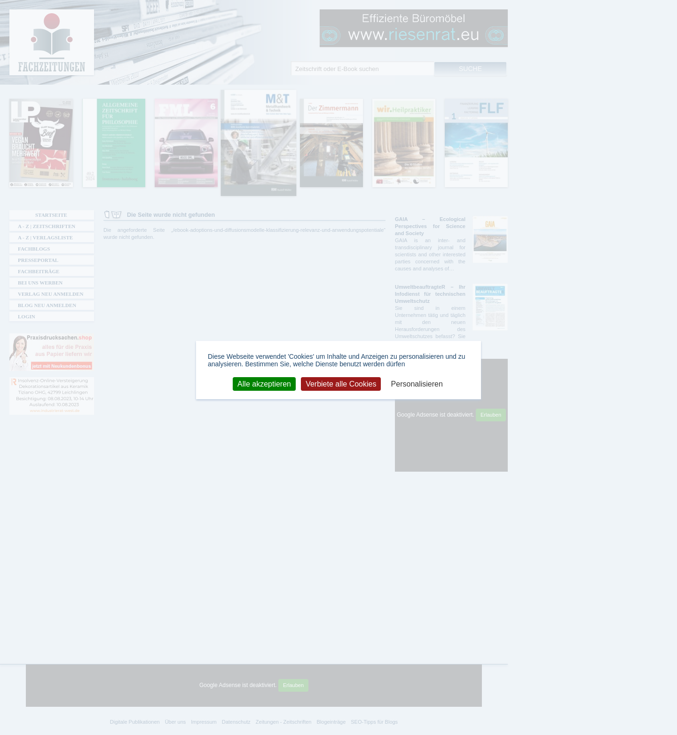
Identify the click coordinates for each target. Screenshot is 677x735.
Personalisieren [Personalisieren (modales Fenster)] (417, 383)
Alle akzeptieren (264, 383)
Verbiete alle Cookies (341, 383)
